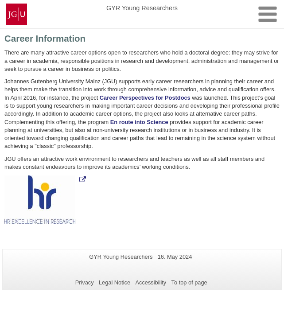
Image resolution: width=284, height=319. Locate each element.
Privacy (84, 282)
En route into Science (139, 122)
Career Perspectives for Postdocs (145, 97)
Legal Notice (114, 282)
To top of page (189, 282)
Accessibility (151, 282)
